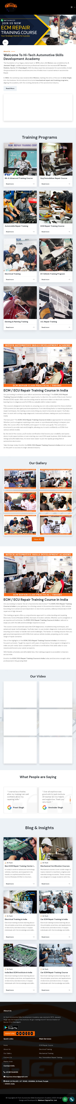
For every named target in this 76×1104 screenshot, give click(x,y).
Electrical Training (13, 274)
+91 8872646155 (11, 1072)
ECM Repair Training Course (52, 226)
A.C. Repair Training (48, 321)
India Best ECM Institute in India (18, 972)
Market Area (8, 1061)
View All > (38, 539)
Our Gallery (8, 1053)
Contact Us (8, 1057)
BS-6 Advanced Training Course (19, 178)
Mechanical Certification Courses (55, 866)
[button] (5, 43)
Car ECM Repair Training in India (54, 919)
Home (6, 1045)
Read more (20, 184)
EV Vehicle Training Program (52, 274)
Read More (10, 88)
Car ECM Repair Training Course (54, 972)
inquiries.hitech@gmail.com (16, 1077)
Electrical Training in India (16, 919)
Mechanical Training (46, 1053)
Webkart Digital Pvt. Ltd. (47, 1100)
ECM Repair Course (46, 1045)
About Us (7, 1049)
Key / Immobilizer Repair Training (50, 1057)
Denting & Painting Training (16, 321)
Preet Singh (53, 807)
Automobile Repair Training (16, 226)
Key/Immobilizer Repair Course (53, 178)
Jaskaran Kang (20, 805)
